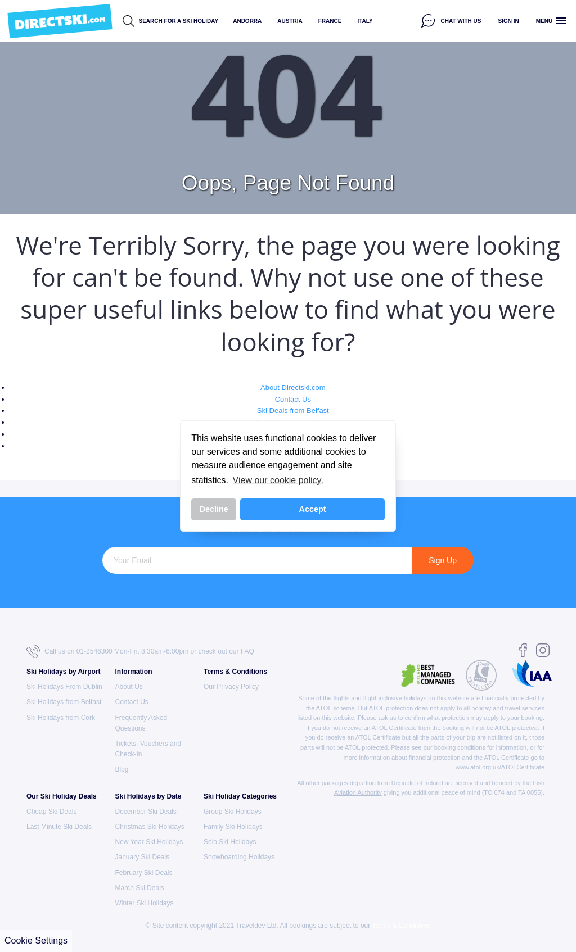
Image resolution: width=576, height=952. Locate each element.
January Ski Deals (142, 857)
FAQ (247, 651)
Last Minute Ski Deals (59, 827)
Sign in (508, 21)
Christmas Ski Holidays (149, 827)
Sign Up (443, 560)
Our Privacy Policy (231, 687)
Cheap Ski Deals (51, 811)
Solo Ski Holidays (230, 842)
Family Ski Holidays (233, 827)
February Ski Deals (144, 873)
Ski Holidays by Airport (63, 672)
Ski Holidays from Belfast (63, 702)
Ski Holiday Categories (240, 796)
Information (133, 672)
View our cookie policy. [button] (278, 480)
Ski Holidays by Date (148, 796)
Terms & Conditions (235, 672)
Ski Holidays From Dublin (64, 687)
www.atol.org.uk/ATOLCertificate (500, 767)
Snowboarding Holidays (239, 857)
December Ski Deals (146, 811)
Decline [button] (214, 509)
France (330, 21)
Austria (289, 21)
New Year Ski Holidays (149, 842)
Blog (122, 769)
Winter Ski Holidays (144, 903)
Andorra (247, 21)
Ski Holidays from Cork (60, 718)
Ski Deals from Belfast (293, 410)
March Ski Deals (139, 888)
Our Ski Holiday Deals (61, 796)
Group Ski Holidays (233, 811)
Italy (364, 21)
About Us (129, 687)
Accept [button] (312, 509)
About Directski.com (293, 387)
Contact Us (293, 399)
